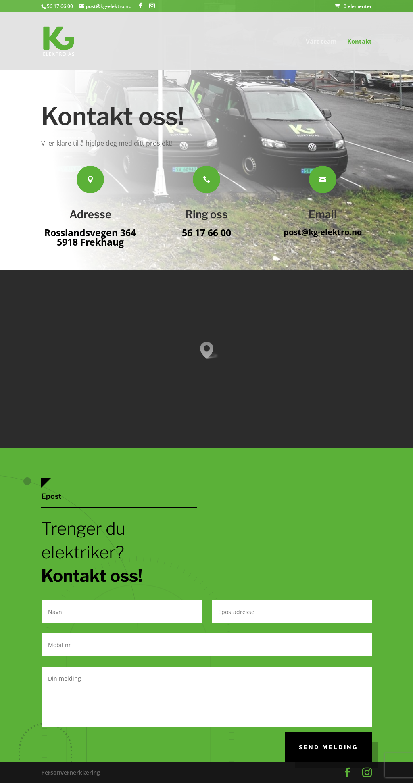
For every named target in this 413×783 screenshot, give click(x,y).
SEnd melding (328, 746)
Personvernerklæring (70, 772)
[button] (209, 350)
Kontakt (359, 41)
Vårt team (321, 41)
